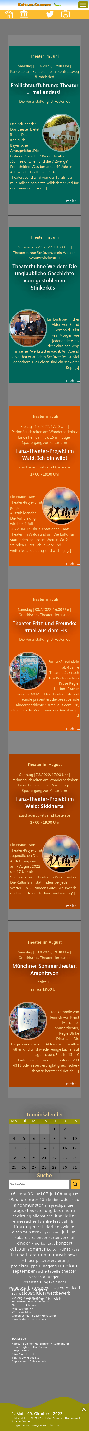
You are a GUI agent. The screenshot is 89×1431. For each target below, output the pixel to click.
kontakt (48, 1243)
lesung (18, 1255)
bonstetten (66, 1216)
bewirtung (21, 1216)
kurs (75, 1249)
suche (41, 1271)
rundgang (48, 1266)
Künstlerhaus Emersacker (29, 1319)
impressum (50, 1232)
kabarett (22, 1238)
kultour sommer (27, 1249)
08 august (67, 1194)
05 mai (19, 1194)
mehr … (73, 201)
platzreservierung (52, 1261)
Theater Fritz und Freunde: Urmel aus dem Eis (44, 627)
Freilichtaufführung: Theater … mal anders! (44, 89)
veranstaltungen (44, 1277)
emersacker (25, 1221)
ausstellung (41, 1210)
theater (69, 1271)
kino (36, 1243)
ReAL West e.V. (22, 1294)
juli (65, 1232)
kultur (52, 1249)
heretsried (43, 1227)
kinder (23, 1243)
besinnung (64, 1210)
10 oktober (50, 1200)
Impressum (19, 1361)
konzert (64, 1243)
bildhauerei (43, 1216)
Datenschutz (38, 1361)
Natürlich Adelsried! (26, 1305)
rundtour (68, 1266)
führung (23, 1226)
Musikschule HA (23, 1309)
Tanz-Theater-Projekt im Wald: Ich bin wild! (44, 454)
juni (73, 1232)
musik (59, 1255)
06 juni (35, 1194)
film (72, 1221)
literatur (34, 1255)
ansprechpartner (59, 1205)
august (21, 1210)
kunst (64, 1249)
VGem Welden (21, 1312)
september (24, 1271)
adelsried (70, 1199)
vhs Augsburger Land (26, 1298)
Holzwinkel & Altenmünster (31, 1302)
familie (45, 1221)
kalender (39, 1238)
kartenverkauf (62, 1238)
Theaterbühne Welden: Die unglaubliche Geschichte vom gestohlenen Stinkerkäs (44, 277)
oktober (27, 1261)
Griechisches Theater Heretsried (34, 1316)
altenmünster (28, 1205)
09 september (23, 1199)
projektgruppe (24, 1266)
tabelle (54, 1271)
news (72, 1255)
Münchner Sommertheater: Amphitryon (44, 969)
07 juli (49, 1194)
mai (48, 1255)
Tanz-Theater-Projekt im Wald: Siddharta (44, 802)
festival (60, 1221)
